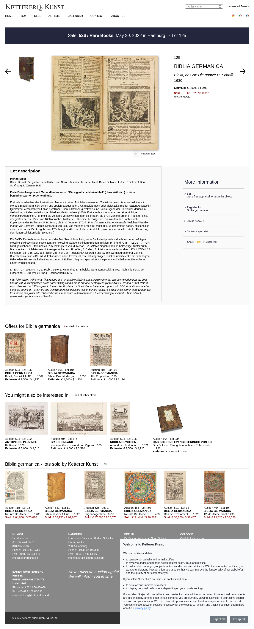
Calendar (75, 15)
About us (118, 15)
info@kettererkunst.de (25, 557)
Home (9, 15)
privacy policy (142, 608)
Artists (54, 15)
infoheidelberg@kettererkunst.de (31, 595)
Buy (24, 15)
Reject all (218, 619)
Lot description (25, 171)
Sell (37, 15)
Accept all (239, 619)
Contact (97, 15)
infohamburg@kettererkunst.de (86, 557)
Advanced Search (238, 6)
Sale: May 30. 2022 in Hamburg (117, 35)
